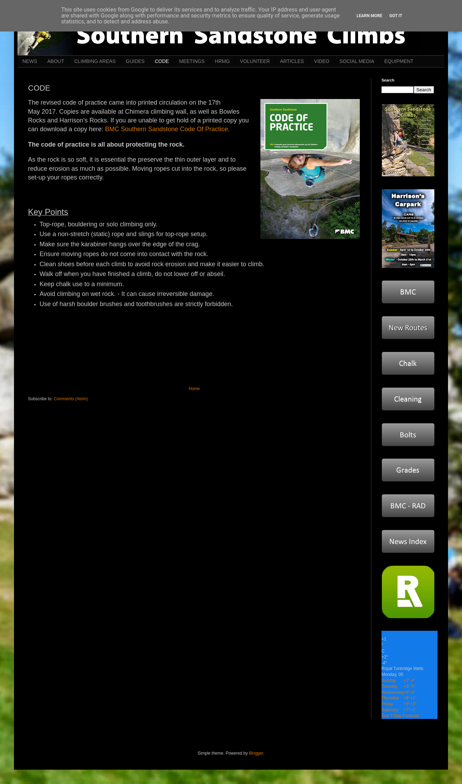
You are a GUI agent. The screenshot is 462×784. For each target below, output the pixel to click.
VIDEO (321, 61)
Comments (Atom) (71, 398)
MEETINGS (192, 61)
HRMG (222, 61)
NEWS (29, 61)
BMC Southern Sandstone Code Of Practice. (167, 129)
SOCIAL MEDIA (357, 61)
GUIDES (135, 61)
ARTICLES (292, 61)
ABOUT (55, 61)
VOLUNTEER (255, 61)
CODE (162, 61)
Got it (395, 15)
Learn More (370, 15)
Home (194, 388)
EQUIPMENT (398, 61)
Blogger (256, 753)
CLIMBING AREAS (94, 61)
